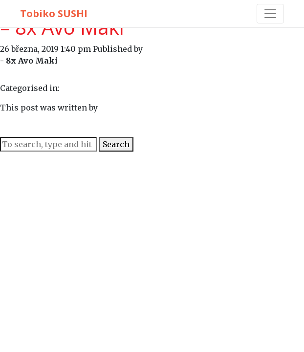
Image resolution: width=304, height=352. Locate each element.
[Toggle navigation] (270, 13)
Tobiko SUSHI (53, 13)
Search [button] (116, 144)
